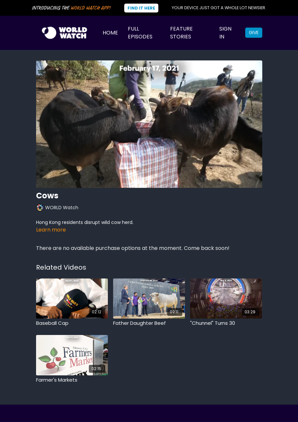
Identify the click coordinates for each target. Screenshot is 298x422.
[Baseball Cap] (72, 323)
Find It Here (141, 8)
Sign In (225, 32)
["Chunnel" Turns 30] (226, 323)
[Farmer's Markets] (72, 380)
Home (110, 32)
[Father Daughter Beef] (149, 323)
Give (254, 32)
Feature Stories (181, 32)
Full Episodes (140, 32)
